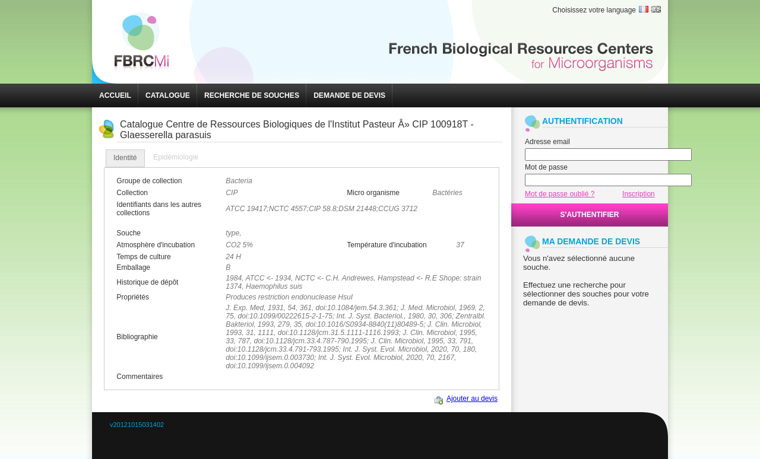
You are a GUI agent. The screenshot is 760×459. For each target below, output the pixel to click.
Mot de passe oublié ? (559, 194)
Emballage (133, 267)
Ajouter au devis (472, 398)
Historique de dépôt (147, 282)
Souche (128, 233)
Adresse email (547, 142)
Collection (132, 193)
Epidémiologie (175, 157)
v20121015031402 (137, 424)
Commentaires (139, 376)
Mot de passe (546, 167)
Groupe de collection (149, 181)
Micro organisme (373, 193)
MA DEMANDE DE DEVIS (591, 241)
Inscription (638, 194)
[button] (115, 95)
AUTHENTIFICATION (582, 121)
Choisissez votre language (594, 10)
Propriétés (132, 297)
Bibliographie (136, 337)
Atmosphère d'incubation (155, 245)
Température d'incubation (386, 245)
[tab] (125, 158)
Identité (125, 158)
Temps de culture (143, 257)
